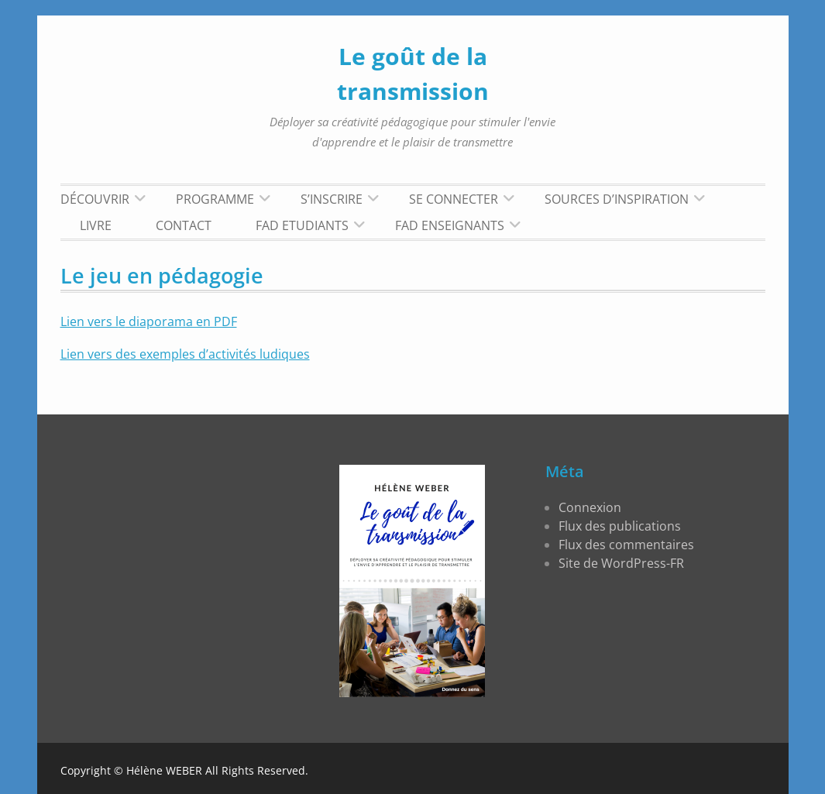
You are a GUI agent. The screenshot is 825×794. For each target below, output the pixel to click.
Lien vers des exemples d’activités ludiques (185, 354)
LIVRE (96, 225)
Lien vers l (89, 321)
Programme (215, 199)
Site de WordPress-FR (621, 563)
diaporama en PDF (181, 321)
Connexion (590, 507)
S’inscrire (332, 199)
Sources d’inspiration (617, 199)
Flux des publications (620, 525)
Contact (183, 225)
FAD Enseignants (449, 225)
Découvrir (94, 199)
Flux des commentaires (626, 544)
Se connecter (453, 199)
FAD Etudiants (302, 225)
